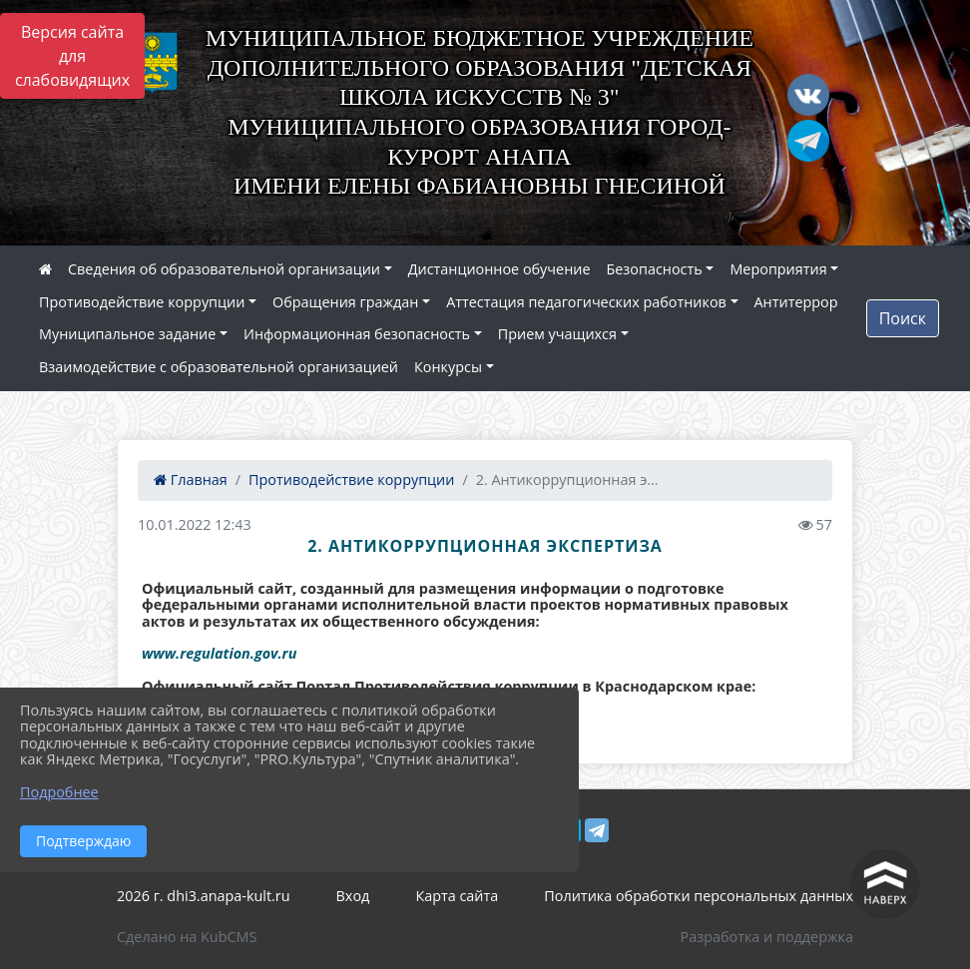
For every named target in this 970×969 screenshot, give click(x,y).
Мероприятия (777, 268)
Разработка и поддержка (767, 936)
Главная (191, 479)
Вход (353, 895)
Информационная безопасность (356, 333)
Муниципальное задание (127, 333)
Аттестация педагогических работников (586, 301)
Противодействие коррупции (141, 301)
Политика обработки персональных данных (698, 895)
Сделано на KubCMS (186, 936)
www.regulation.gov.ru (219, 653)
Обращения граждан (345, 301)
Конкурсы (448, 366)
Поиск (902, 318)
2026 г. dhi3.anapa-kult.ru (203, 895)
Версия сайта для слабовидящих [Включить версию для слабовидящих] (72, 56)
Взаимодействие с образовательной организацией (218, 366)
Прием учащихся (557, 333)
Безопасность (654, 268)
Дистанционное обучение (499, 268)
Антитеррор (796, 301)
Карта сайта (456, 895)
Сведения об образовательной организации (224, 268)
